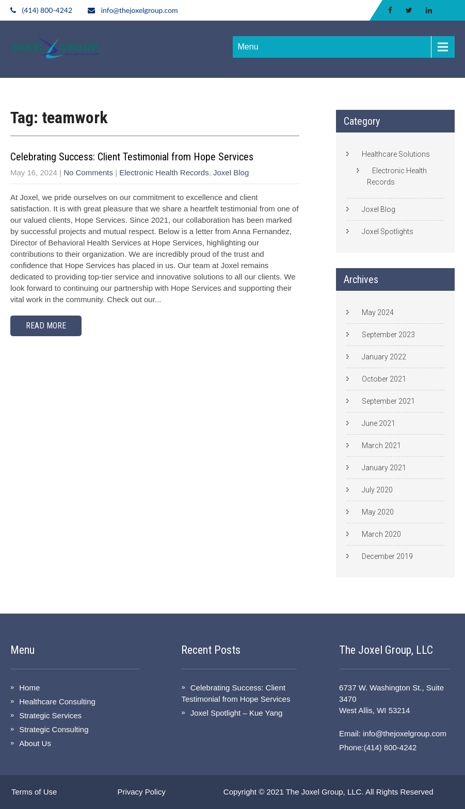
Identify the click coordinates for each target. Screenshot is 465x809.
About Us (35, 743)
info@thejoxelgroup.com (139, 10)
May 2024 (378, 312)
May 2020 (378, 512)
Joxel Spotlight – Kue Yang (236, 712)
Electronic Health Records (164, 172)
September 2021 (388, 401)
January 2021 (384, 468)
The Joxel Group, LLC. (325, 791)
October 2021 (384, 379)
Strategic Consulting (53, 729)
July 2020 (377, 490)
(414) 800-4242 (47, 10)
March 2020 (381, 534)
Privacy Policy (141, 791)
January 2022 (384, 357)
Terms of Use (34, 791)
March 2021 (381, 445)
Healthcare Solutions (396, 154)
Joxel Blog (231, 172)
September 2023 (388, 335)
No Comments (88, 172)
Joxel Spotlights (387, 231)
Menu (248, 46)
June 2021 (378, 423)
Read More (46, 326)
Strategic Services (50, 715)
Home (29, 687)
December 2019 (387, 556)
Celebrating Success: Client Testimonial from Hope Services (131, 157)
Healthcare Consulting (57, 701)
